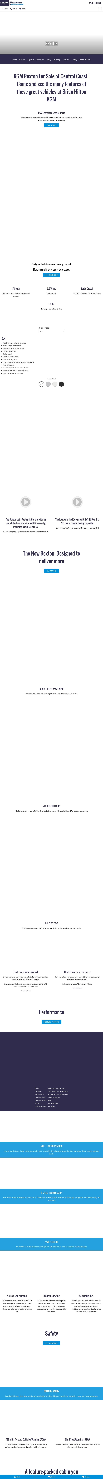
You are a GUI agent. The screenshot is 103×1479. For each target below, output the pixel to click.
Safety (49, 60)
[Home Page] (12, 3)
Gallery (75, 60)
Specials (14, 60)
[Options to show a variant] (51, 332)
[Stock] (17, 1477)
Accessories (66, 60)
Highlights (31, 60)
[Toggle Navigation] (100, 8)
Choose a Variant (51, 330)
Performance (40, 60)
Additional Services (85, 60)
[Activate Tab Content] (41, 384)
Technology (56, 60)
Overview (22, 60)
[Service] (51, 1477)
